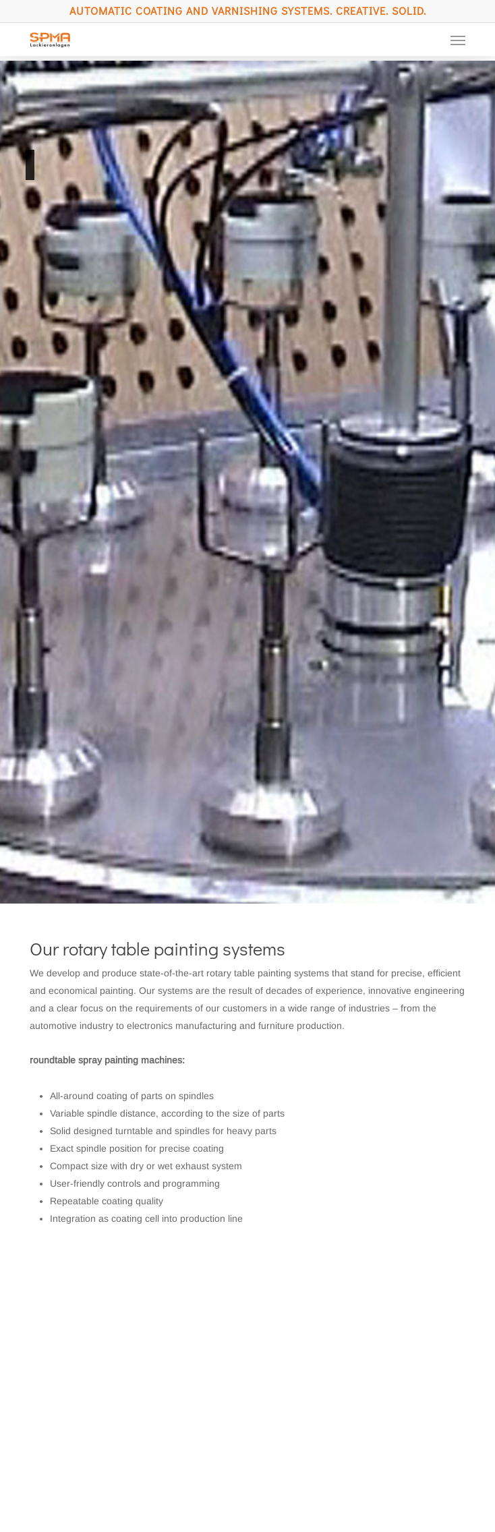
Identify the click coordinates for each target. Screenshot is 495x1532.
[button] (457, 40)
